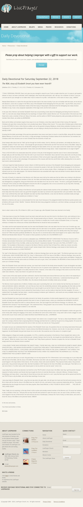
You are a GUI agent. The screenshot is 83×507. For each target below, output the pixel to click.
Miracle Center (47, 455)
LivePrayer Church (48, 448)
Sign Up (76, 490)
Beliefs (32, 27)
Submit (67, 457)
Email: (64, 440)
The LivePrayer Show (49, 458)
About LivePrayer (19, 27)
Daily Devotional (47, 441)
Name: (65, 434)
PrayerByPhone (43, 17)
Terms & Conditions (59, 501)
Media (40, 27)
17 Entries (34, 463)
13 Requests (34, 441)
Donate (41, 65)
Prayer (48, 27)
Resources (59, 27)
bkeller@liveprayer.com (11, 466)
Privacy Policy (47, 501)
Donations (71, 27)
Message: (65, 446)
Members (45, 451)
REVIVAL (55, 17)
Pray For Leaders (34, 449)
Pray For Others (34, 439)
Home (6, 27)
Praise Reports (34, 460)
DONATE (66, 17)
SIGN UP (77, 17)
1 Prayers (34, 452)
